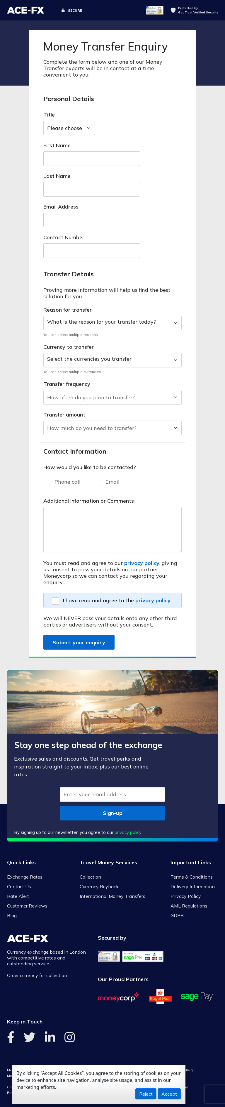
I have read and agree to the (117, 600)
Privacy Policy (186, 896)
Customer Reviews (27, 906)
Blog (12, 915)
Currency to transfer (68, 347)
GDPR (177, 915)
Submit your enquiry (79, 642)
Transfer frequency (66, 384)
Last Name (57, 176)
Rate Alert (18, 896)
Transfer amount (64, 415)
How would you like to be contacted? (89, 467)
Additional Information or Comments (88, 501)
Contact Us (19, 886)
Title (49, 115)
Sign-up (112, 813)
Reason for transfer (67, 310)
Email (112, 481)
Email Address (61, 207)
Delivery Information (193, 886)
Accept (169, 1094)
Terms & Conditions (192, 877)
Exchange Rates (24, 877)
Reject (146, 1094)
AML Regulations (189, 906)
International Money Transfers (112, 896)
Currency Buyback (99, 886)
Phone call (67, 481)
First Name (57, 145)
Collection (90, 877)
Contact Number (63, 237)
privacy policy (141, 563)
